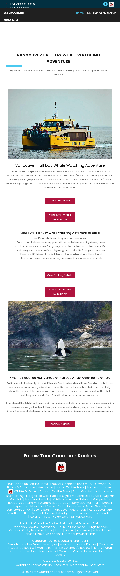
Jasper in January (99, 487)
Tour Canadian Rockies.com (51, 572)
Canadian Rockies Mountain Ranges (32, 544)
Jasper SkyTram (63, 496)
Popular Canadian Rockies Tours (73, 484)
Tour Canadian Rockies (20, 3)
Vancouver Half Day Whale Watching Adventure (14, 26)
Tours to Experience (71, 527)
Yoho (96, 530)
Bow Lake (107, 513)
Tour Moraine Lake (37, 499)
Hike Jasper (45, 487)
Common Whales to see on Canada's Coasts (83, 553)
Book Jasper (32, 513)
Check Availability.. (60, 200)
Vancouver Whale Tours (70, 510)
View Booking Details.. (60, 275)
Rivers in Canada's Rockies (78, 544)
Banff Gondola (83, 491)
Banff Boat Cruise (89, 496)
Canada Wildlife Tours (55, 491)
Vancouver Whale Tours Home (60, 217)
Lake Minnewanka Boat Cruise (47, 503)
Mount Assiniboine (49, 534)
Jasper (70, 530)
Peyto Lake (60, 516)
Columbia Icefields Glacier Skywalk (82, 506)
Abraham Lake (40, 516)
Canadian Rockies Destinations (34, 527)
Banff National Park (84, 513)
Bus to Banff (42, 510)
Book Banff (14, 513)
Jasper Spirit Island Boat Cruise (34, 506)
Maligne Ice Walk (37, 496)
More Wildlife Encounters (87, 565)
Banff (58, 530)
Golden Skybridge (56, 513)
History (97, 548)
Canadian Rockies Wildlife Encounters (42, 565)
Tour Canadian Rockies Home (27, 484)
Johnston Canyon (19, 510)
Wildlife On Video (22, 491)
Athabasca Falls (100, 510)
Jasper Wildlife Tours (70, 487)
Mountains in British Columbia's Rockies (63, 548)
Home (80, 13)
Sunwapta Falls (81, 516)
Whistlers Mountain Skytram (71, 499)
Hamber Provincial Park (80, 534)
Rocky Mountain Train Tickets (90, 503)
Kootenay (83, 530)
